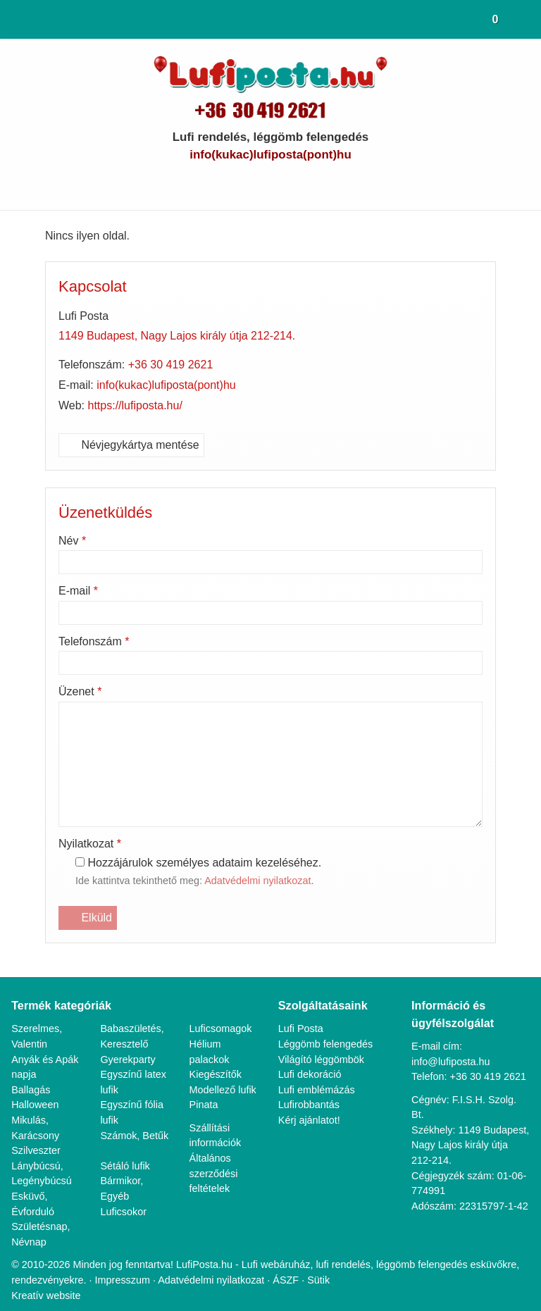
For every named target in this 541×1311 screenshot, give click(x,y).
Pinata (204, 1103)
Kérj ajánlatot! (311, 1103)
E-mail (79, 591)
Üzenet (82, 692)
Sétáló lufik (125, 1149)
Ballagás (31, 1073)
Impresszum (174, 1263)
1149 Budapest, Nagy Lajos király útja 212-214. (181, 336)
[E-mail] (197, 183)
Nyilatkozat (93, 844)
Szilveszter (35, 1134)
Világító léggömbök (324, 1043)
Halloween (35, 1088)
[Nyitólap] (12, 19)
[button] (526, 19)
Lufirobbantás (311, 1088)
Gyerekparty (128, 1043)
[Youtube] (271, 183)
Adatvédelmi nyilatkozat (271, 881)
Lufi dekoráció (311, 1057)
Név (73, 541)
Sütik (373, 1263)
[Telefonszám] (221, 183)
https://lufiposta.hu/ (140, 406)
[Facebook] (246, 183)
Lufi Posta (301, 1012)
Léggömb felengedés (328, 1027)
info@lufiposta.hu (271, 155)
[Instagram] (319, 183)
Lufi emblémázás (317, 1073)
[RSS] (344, 183)
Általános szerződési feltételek (214, 1172)
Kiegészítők (216, 1057)
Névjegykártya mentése (134, 445)
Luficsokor (124, 1195)
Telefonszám (97, 642)
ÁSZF (342, 1263)
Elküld (88, 918)
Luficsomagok (222, 1012)
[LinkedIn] (295, 183)
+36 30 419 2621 (175, 365)
